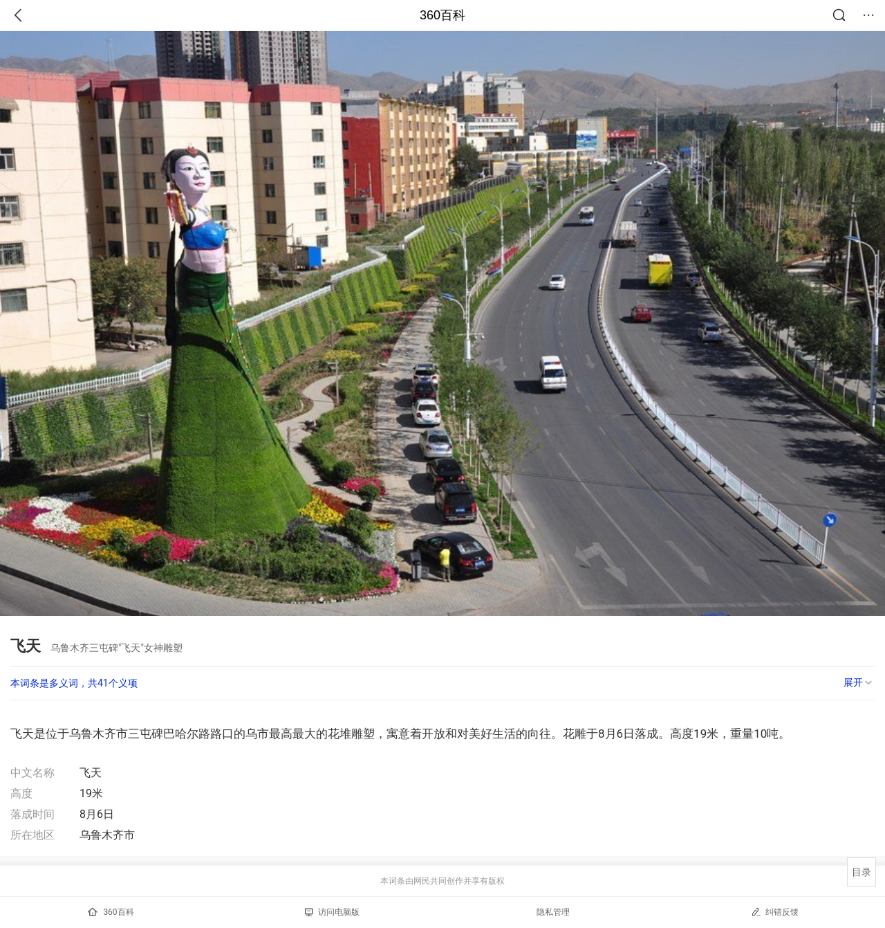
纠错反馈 (775, 912)
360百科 (442, 15)
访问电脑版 (332, 912)
